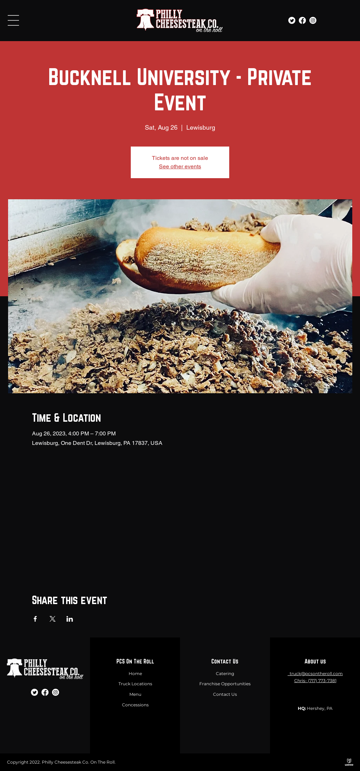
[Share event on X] (52, 619)
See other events (180, 166)
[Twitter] (291, 20)
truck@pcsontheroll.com (316, 673)
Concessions (135, 704)
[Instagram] (312, 20)
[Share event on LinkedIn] (69, 619)
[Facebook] (302, 20)
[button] (13, 20)
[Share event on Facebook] (35, 619)
